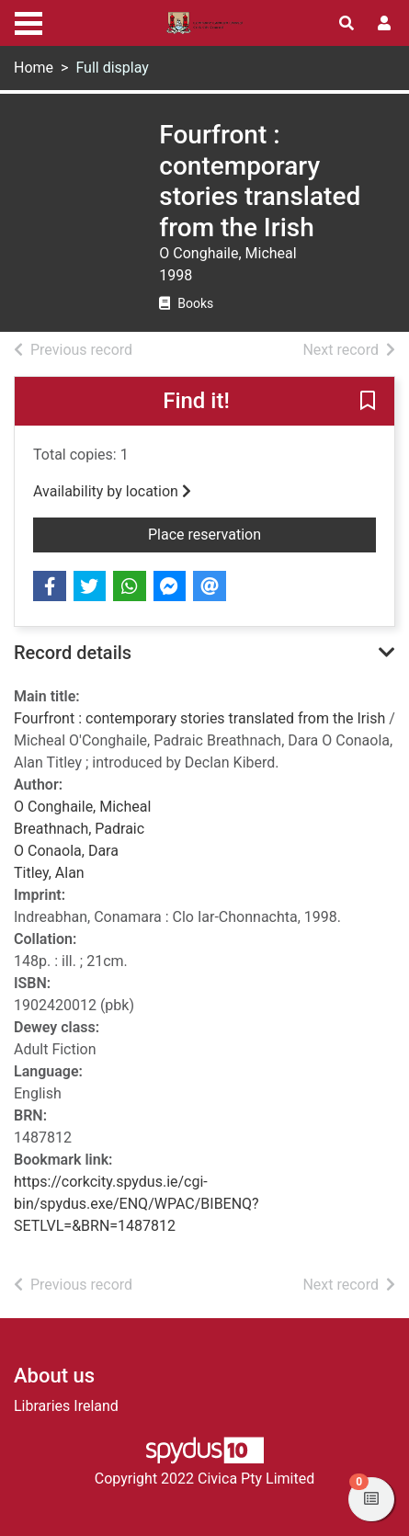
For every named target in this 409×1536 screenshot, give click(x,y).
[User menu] (384, 23)
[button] (367, 403)
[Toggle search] (346, 23)
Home (33, 67)
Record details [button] (72, 653)
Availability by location (112, 491)
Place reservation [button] (262, 533)
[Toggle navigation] (28, 21)
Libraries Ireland (66, 1406)
